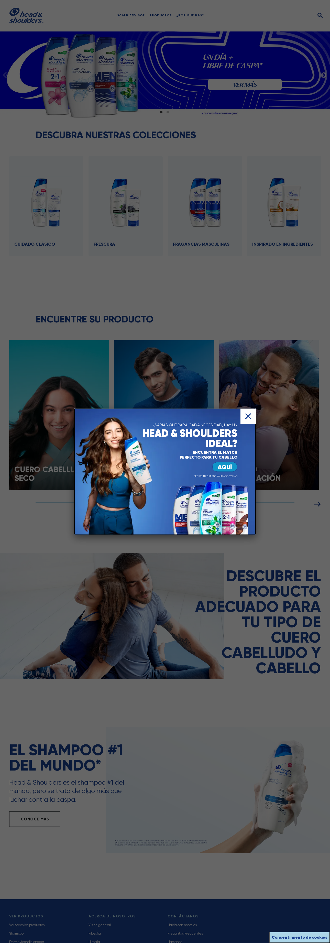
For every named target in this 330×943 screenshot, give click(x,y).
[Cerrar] (248, 416)
